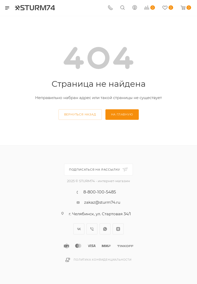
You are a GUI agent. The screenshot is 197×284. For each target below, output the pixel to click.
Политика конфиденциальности (103, 259)
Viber (91, 228)
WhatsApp (105, 228)
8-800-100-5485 (99, 192)
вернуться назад (80, 114)
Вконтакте (78, 228)
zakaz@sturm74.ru (102, 202)
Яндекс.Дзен (118, 228)
